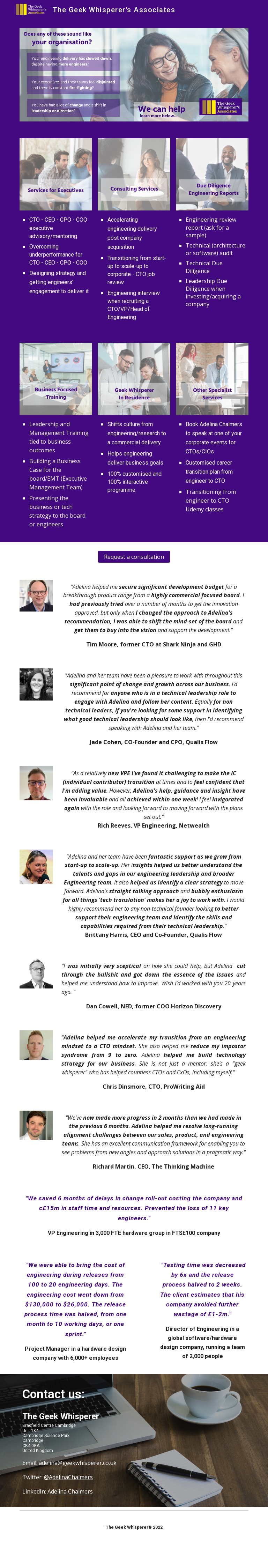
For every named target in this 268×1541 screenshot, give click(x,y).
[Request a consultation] (134, 556)
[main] (56, 255)
